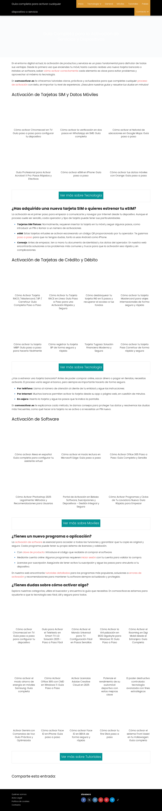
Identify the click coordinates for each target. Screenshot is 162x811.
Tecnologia (93, 3)
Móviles (120, 3)
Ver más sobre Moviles (81, 523)
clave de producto (34, 552)
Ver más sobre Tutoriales (81, 756)
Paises (145, 3)
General (109, 3)
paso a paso (24, 237)
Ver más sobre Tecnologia (81, 195)
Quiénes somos (19, 794)
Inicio (81, 3)
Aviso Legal (17, 798)
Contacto (141, 11)
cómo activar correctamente (61, 70)
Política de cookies (20, 801)
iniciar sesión (88, 557)
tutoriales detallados (57, 573)
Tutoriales (133, 3)
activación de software (28, 542)
